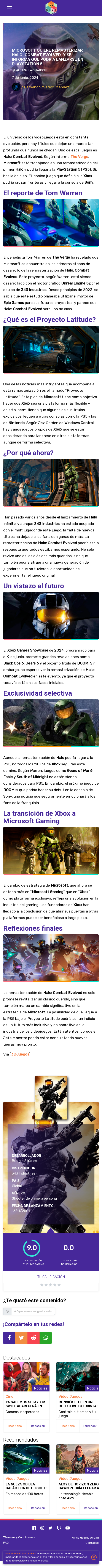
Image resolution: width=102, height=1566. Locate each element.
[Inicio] (51, 8)
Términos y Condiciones (19, 1537)
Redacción (38, 1426)
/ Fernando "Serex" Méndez (40, 87)
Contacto (92, 1542)
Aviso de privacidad (85, 1537)
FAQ (6, 1542)
